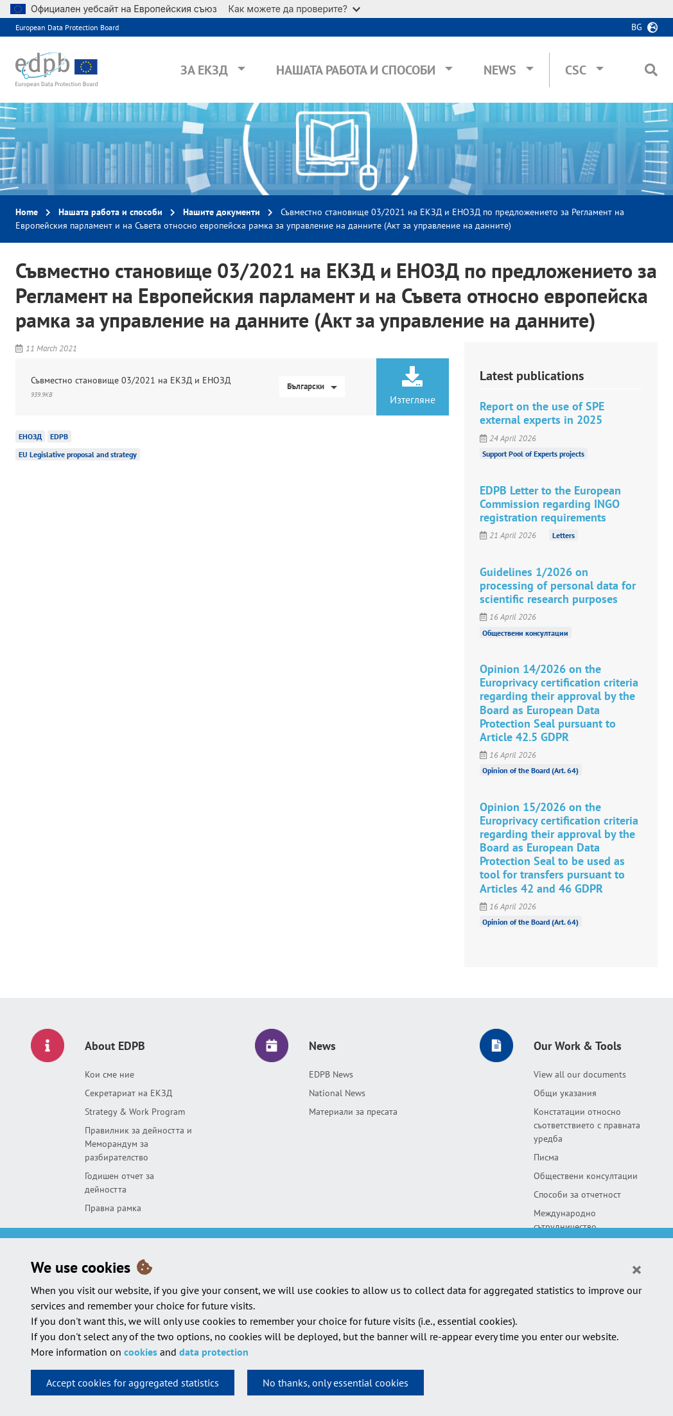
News (500, 70)
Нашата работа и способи (355, 70)
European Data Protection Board (67, 27)
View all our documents (580, 1074)
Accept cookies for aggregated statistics (132, 1382)
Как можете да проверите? (294, 8)
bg (636, 27)
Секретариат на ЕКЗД (128, 1093)
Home (26, 212)
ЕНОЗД (30, 436)
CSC (575, 70)
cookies (140, 1351)
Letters (563, 535)
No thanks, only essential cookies (335, 1382)
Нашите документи (221, 212)
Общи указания (565, 1093)
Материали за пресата (353, 1111)
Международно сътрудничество (565, 1219)
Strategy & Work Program (135, 1111)
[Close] (636, 1269)
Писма (546, 1157)
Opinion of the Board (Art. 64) (530, 770)
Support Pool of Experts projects (533, 454)
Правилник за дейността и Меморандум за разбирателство (138, 1143)
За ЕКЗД (204, 70)
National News (337, 1093)
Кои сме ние (109, 1074)
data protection (214, 1351)
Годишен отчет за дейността (119, 1182)
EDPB (59, 436)
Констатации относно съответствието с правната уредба (587, 1125)
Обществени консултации (525, 632)
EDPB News (331, 1074)
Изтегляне (412, 386)
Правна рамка (113, 1208)
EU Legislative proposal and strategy (78, 454)
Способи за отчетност (577, 1194)
